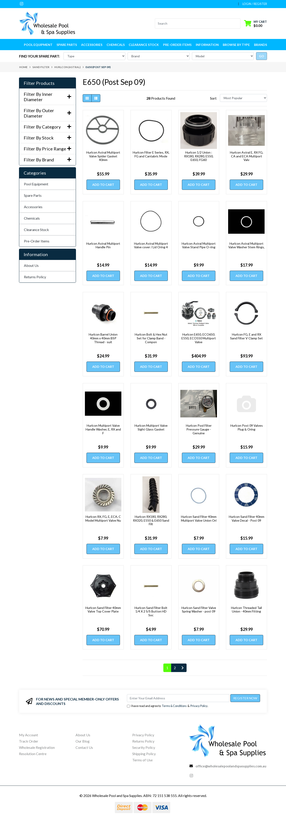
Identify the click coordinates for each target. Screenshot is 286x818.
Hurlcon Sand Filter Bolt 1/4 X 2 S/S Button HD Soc (151, 611)
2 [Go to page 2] (175, 668)
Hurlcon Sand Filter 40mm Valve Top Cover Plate (103, 609)
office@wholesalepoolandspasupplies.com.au (231, 766)
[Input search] (195, 23)
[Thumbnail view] (87, 98)
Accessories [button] (91, 45)
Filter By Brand (47, 159)
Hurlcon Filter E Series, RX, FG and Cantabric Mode (151, 154)
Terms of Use (142, 760)
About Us (31, 265)
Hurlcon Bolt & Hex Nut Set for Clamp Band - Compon (151, 338)
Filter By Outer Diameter (47, 113)
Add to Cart (103, 184)
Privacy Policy (199, 706)
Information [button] (207, 45)
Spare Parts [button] (67, 45)
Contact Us (84, 747)
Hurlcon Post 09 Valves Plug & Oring (246, 427)
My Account (28, 735)
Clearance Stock (144, 45)
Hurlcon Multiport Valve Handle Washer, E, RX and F (103, 429)
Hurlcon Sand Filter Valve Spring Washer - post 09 (198, 609)
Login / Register (254, 4)
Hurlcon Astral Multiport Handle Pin (103, 245)
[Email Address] (178, 698)
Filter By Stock (47, 137)
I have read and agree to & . (167, 706)
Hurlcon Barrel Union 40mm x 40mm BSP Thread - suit (103, 338)
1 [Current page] (167, 668)
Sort (213, 98)
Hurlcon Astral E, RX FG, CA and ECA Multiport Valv (246, 156)
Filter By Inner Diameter (47, 96)
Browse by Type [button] (236, 45)
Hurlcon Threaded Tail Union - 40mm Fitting (246, 609)
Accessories (33, 207)
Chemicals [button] (116, 45)
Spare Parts (33, 195)
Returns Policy (35, 277)
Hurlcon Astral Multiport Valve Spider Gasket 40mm (103, 156)
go (261, 56)
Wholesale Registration (37, 747)
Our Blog (83, 741)
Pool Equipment (36, 184)
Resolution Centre (32, 754)
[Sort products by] (243, 98)
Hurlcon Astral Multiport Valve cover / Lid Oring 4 (151, 245)
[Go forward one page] (183, 668)
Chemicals (32, 218)
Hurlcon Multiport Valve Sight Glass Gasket (151, 427)
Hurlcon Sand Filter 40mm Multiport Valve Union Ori (199, 518)
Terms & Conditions (174, 706)
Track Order (28, 741)
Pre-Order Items (177, 45)
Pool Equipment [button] (38, 45)
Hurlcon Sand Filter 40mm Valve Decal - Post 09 (246, 518)
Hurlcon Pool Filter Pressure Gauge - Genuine (199, 429)
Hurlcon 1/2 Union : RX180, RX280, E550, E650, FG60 (198, 156)
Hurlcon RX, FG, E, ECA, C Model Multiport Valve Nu (103, 518)
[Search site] (237, 23)
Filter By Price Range (47, 148)
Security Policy (143, 747)
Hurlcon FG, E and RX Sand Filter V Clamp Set (246, 336)
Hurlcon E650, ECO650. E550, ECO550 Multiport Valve (198, 338)
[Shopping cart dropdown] (255, 23)
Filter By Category (47, 126)
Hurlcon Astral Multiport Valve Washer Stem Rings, (246, 245)
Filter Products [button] (39, 83)
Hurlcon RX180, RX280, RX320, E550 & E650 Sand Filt (151, 520)
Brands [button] (260, 45)
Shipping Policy (144, 754)
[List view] (95, 98)
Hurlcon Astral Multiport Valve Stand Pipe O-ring (199, 245)
